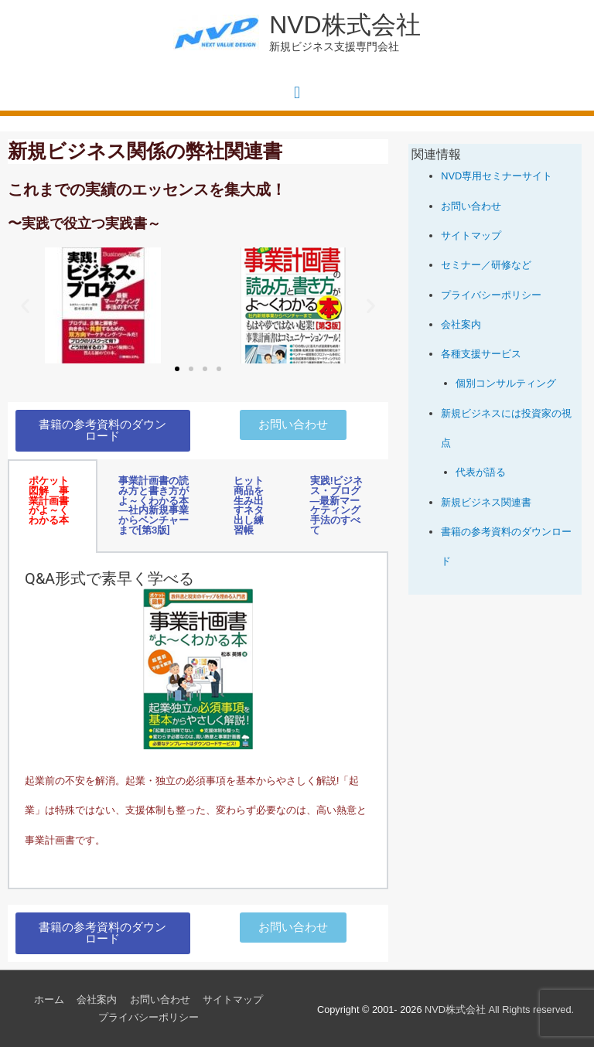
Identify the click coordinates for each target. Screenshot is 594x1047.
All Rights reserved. (499, 1009)
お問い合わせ (471, 206)
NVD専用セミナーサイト (496, 176)
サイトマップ (471, 235)
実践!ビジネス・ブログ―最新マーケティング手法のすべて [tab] (336, 505)
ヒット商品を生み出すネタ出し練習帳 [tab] (249, 505)
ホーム (49, 999)
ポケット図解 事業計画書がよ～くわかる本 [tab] (49, 500)
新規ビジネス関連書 (486, 502)
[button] (25, 305)
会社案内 (461, 324)
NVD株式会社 (344, 25)
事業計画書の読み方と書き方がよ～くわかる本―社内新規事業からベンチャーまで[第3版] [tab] (153, 505)
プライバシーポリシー (491, 295)
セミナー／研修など (486, 265)
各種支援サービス (481, 354)
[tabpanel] (198, 721)
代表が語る (481, 472)
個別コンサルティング (506, 383)
